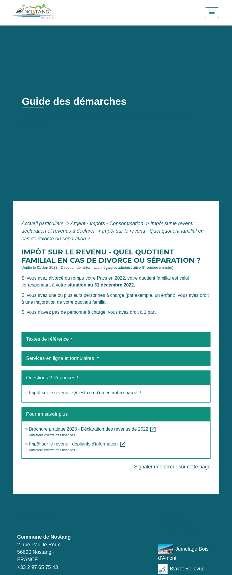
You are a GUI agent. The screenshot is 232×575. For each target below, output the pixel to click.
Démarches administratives (122, 114)
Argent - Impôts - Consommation (107, 223)
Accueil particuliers (43, 223)
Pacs (102, 278)
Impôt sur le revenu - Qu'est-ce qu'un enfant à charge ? (85, 392)
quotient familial (155, 278)
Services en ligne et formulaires (60, 358)
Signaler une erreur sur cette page (172, 467)
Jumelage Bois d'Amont (183, 552)
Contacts (36, 517)
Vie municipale (65, 114)
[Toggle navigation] (212, 12)
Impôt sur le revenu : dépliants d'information (77, 443)
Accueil (32, 114)
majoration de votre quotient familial (70, 302)
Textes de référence (47, 339)
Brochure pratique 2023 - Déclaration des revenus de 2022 (92, 429)
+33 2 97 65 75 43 (37, 567)
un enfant (164, 295)
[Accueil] (48, 12)
